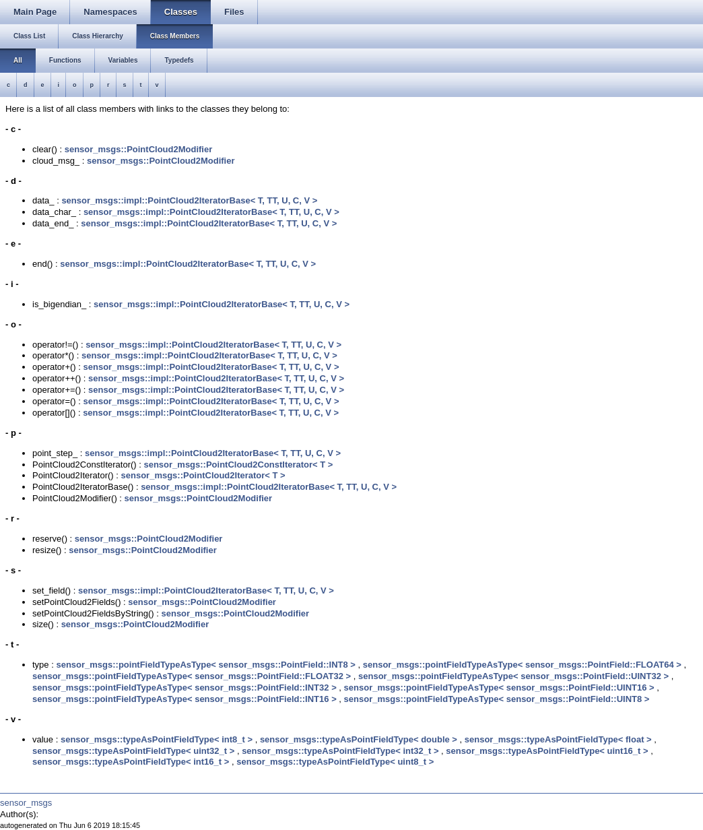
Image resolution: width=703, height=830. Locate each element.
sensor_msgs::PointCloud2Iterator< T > (203, 475)
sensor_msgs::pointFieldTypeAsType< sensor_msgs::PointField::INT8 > (206, 665)
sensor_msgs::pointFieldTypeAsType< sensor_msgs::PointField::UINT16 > (499, 687)
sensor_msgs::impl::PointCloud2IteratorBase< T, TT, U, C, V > (189, 200)
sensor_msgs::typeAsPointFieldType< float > (558, 739)
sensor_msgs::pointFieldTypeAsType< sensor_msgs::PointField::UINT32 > (513, 676)
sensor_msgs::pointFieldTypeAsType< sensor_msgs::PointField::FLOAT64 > (522, 665)
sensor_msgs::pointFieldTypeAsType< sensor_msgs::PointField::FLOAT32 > (191, 676)
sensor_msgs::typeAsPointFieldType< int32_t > (340, 751)
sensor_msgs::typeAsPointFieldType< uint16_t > (547, 751)
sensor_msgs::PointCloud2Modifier (139, 149)
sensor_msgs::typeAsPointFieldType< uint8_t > (335, 762)
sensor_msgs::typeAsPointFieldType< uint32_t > (133, 751)
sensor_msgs (26, 803)
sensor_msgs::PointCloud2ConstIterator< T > (238, 464)
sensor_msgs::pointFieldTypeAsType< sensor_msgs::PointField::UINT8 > (497, 699)
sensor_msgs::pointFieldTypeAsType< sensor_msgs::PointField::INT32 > (184, 687)
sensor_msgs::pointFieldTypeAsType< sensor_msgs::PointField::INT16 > (184, 699)
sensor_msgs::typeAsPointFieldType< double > (358, 739)
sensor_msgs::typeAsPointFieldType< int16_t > (130, 762)
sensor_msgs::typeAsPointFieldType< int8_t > (157, 739)
